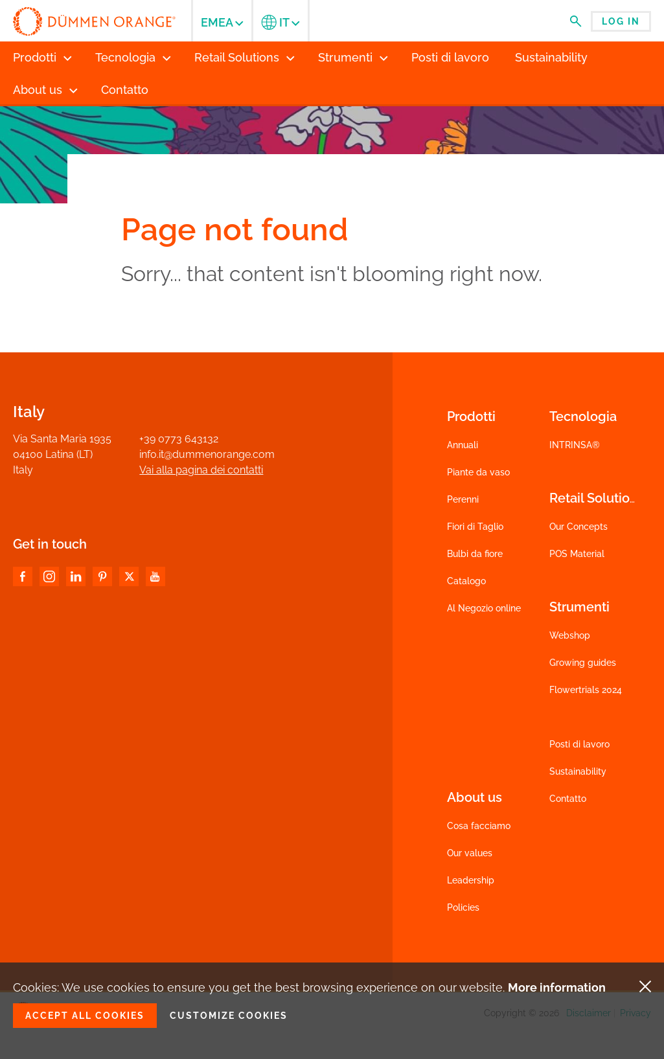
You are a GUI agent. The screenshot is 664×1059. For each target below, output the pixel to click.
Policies (463, 907)
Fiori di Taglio (475, 526)
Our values (469, 853)
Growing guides (582, 662)
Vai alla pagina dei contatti (201, 470)
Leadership (470, 880)
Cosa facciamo (478, 826)
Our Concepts (578, 526)
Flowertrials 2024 (585, 690)
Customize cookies (229, 1015)
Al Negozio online (484, 608)
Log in (621, 21)
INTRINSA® (574, 445)
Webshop (569, 635)
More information (557, 987)
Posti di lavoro (579, 744)
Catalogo (466, 581)
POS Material (576, 554)
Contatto (567, 798)
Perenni (463, 499)
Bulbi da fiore (475, 554)
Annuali (462, 445)
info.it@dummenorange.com (207, 454)
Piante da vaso (478, 472)
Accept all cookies (84, 1015)
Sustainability (577, 771)
